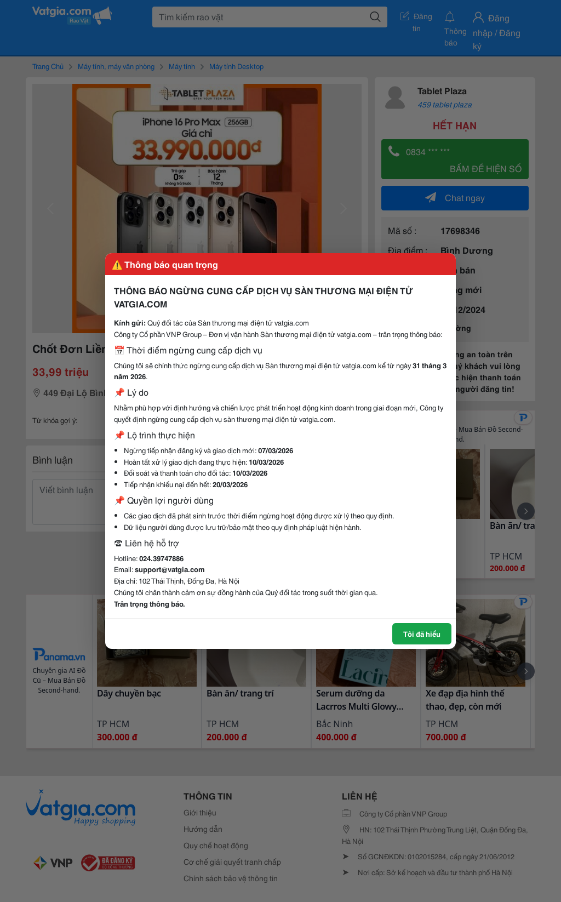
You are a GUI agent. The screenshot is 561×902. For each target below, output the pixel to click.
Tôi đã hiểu (421, 633)
